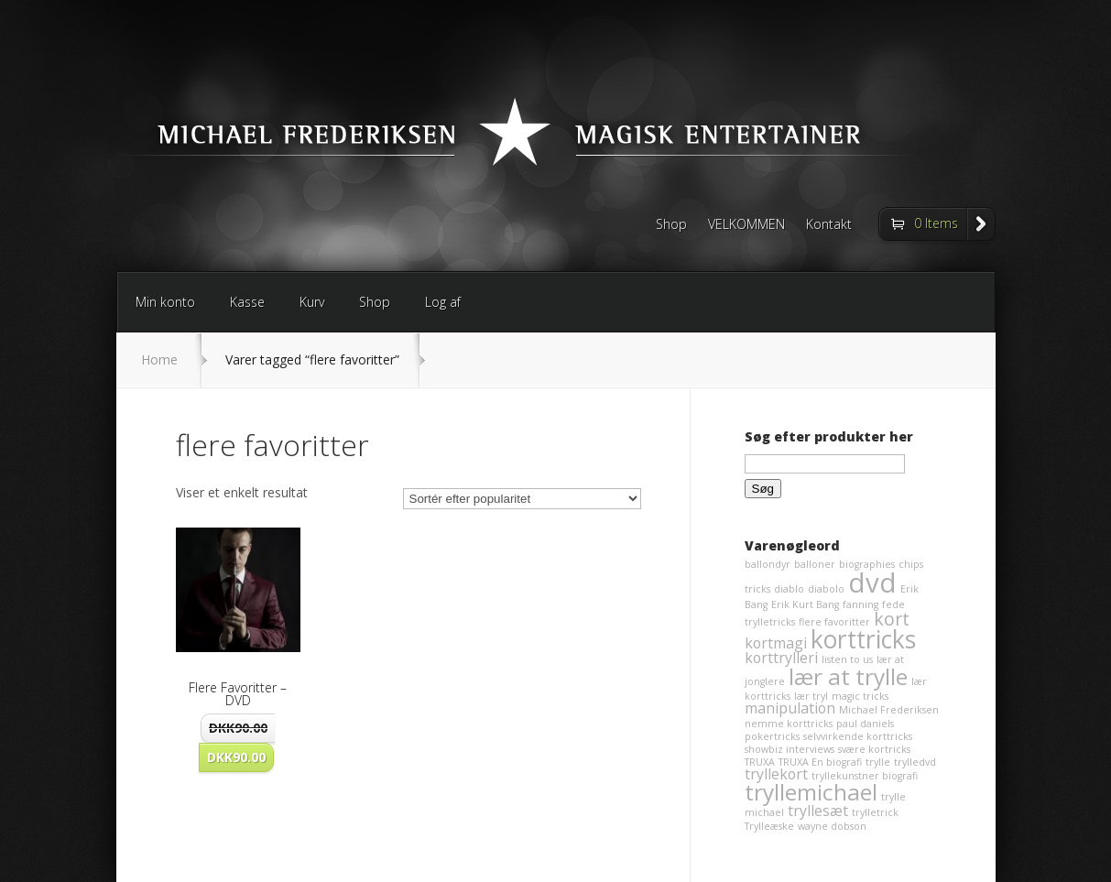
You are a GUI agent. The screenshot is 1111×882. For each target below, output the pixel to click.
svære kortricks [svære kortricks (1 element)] (874, 749)
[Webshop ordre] (522, 498)
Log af (443, 301)
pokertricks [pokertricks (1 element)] (772, 736)
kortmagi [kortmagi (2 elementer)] (776, 643)
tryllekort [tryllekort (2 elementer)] (776, 774)
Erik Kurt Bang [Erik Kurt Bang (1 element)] (805, 604)
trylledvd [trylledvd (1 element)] (915, 762)
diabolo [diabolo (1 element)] (826, 589)
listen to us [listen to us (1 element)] (847, 659)
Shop (671, 225)
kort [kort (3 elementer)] (891, 618)
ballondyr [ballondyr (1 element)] (767, 564)
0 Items (936, 223)
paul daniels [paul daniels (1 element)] (865, 723)
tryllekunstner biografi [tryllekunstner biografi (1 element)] (864, 775)
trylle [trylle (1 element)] (878, 762)
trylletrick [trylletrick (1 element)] (875, 812)
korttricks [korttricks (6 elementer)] (863, 639)
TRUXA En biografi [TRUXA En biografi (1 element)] (820, 762)
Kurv (312, 301)
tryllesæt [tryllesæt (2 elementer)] (818, 810)
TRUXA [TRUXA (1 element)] (760, 762)
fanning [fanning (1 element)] (860, 604)
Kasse (247, 301)
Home (159, 359)
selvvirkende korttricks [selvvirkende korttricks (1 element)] (857, 736)
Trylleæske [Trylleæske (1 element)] (769, 826)
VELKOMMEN (746, 225)
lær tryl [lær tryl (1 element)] (811, 696)
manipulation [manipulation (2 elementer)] (790, 708)
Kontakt (829, 225)
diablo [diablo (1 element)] (789, 589)
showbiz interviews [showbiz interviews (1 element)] (789, 749)
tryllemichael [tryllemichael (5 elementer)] (811, 792)
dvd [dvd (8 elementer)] (872, 582)
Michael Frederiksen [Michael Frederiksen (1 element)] (889, 709)
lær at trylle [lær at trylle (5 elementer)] (848, 676)
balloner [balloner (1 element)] (814, 564)
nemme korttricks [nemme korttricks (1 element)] (789, 723)
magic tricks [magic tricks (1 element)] (860, 696)
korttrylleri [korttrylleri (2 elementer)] (781, 658)
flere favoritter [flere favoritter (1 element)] (834, 621)
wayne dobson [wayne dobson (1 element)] (832, 826)
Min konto (165, 301)
